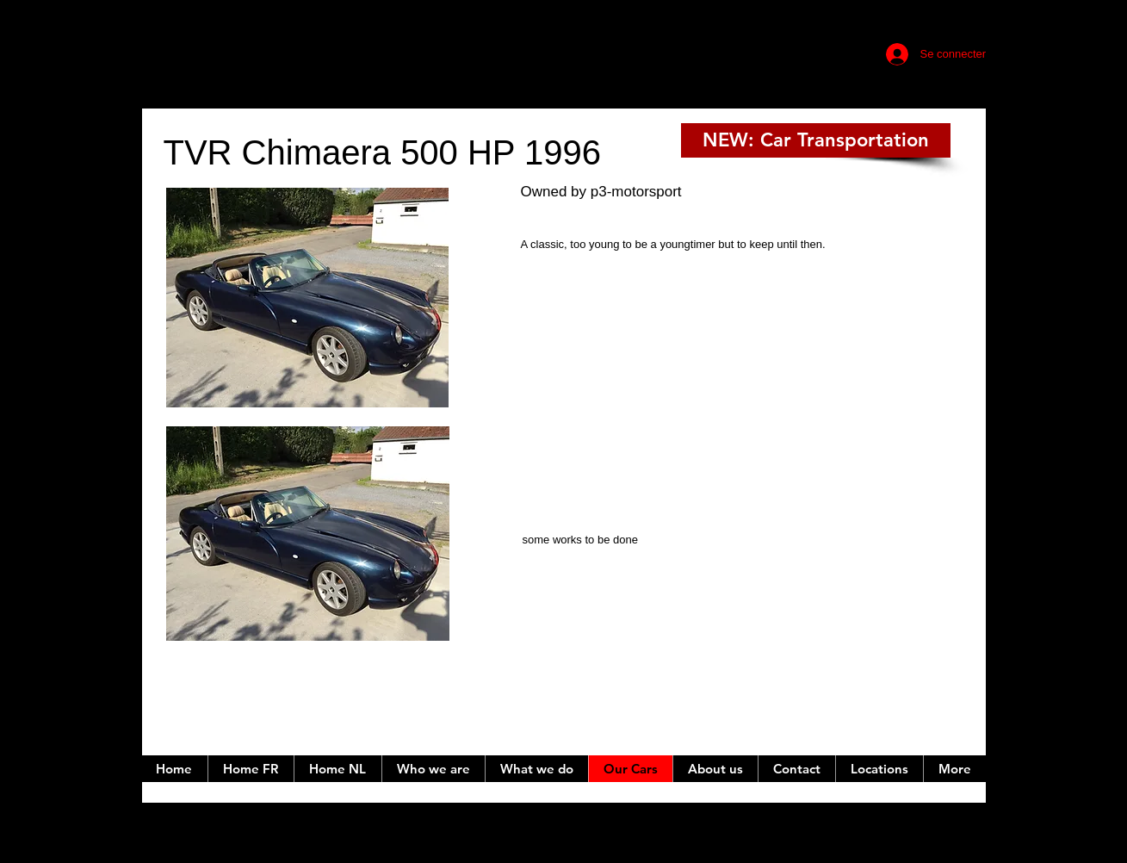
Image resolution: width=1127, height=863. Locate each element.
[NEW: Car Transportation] (816, 140)
